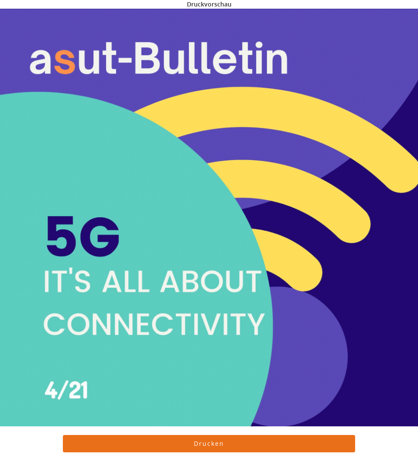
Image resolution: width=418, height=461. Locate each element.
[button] (209, 443)
